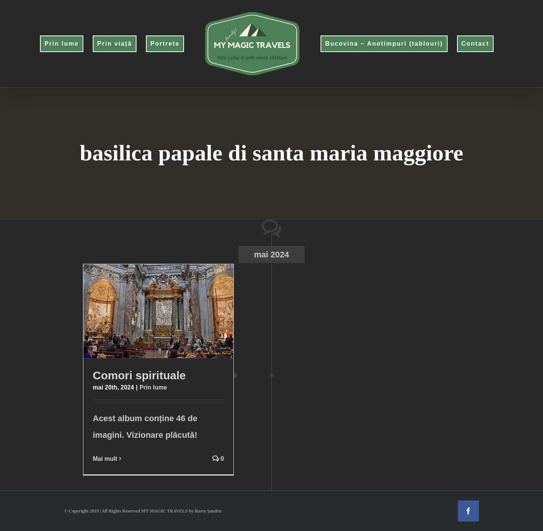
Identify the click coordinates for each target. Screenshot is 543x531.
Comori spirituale (139, 375)
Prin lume (153, 387)
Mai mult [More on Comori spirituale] (105, 459)
